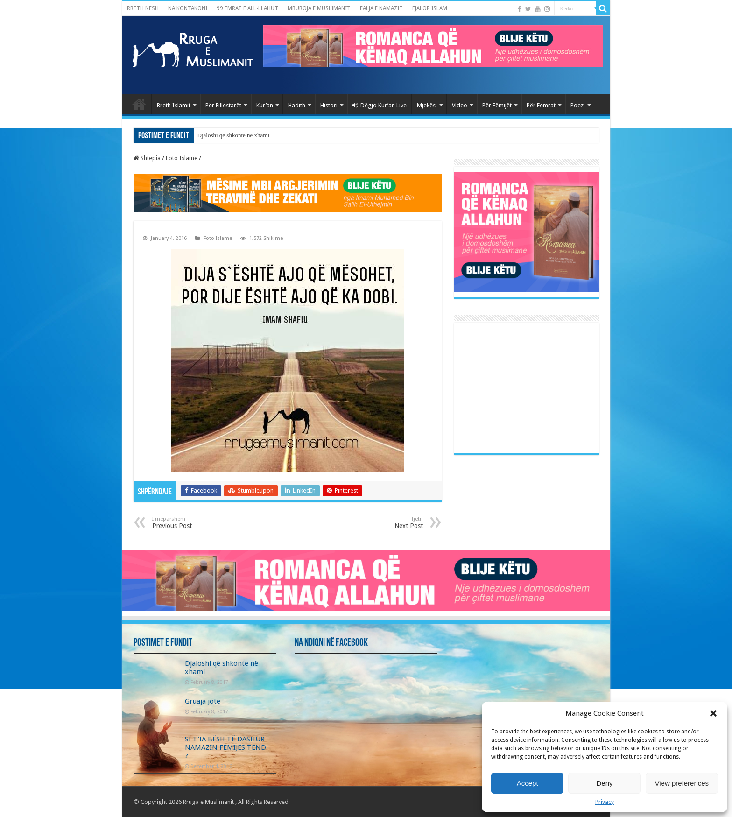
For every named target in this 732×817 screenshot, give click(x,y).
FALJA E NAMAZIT (381, 8)
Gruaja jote (202, 701)
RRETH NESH (143, 8)
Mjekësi (427, 105)
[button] (713, 713)
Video (459, 105)
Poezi (577, 105)
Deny (604, 783)
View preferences (682, 783)
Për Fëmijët (497, 105)
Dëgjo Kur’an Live (379, 105)
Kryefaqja (139, 104)
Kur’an (264, 105)
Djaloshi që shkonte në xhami (233, 135)
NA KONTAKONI (187, 8)
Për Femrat (541, 105)
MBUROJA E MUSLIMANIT (319, 8)
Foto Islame (181, 158)
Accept (527, 783)
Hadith (296, 105)
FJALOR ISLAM (429, 8)
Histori (329, 105)
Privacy (604, 802)
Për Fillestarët (223, 105)
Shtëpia (147, 158)
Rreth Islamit (173, 105)
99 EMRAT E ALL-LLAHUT (247, 8)
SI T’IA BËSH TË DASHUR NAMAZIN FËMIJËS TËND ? (225, 747)
